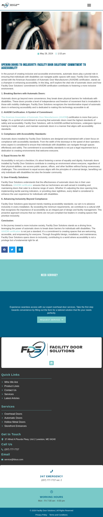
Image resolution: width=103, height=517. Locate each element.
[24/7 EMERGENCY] (51, 471)
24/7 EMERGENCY (51, 476)
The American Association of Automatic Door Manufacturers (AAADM (34, 117)
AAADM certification (22, 185)
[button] (89, 5)
